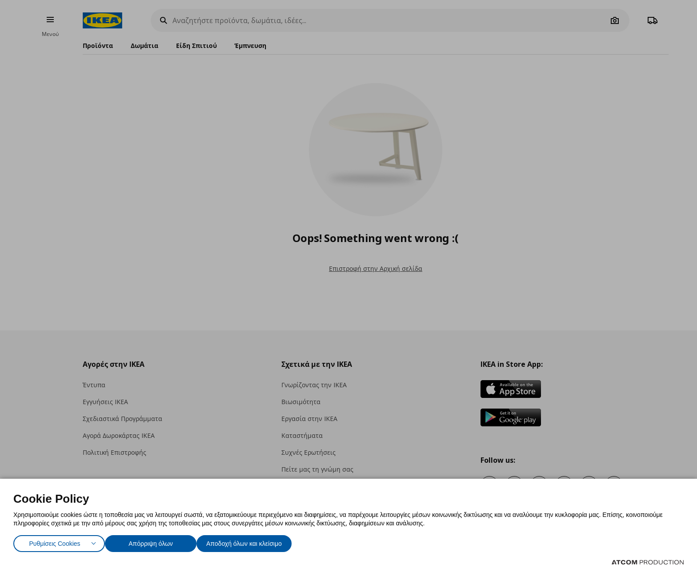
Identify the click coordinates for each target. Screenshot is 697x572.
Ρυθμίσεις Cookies (54, 541)
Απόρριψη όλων (155, 541)
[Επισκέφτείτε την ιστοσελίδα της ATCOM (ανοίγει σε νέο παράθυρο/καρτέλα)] (648, 562)
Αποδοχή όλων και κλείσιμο (258, 541)
